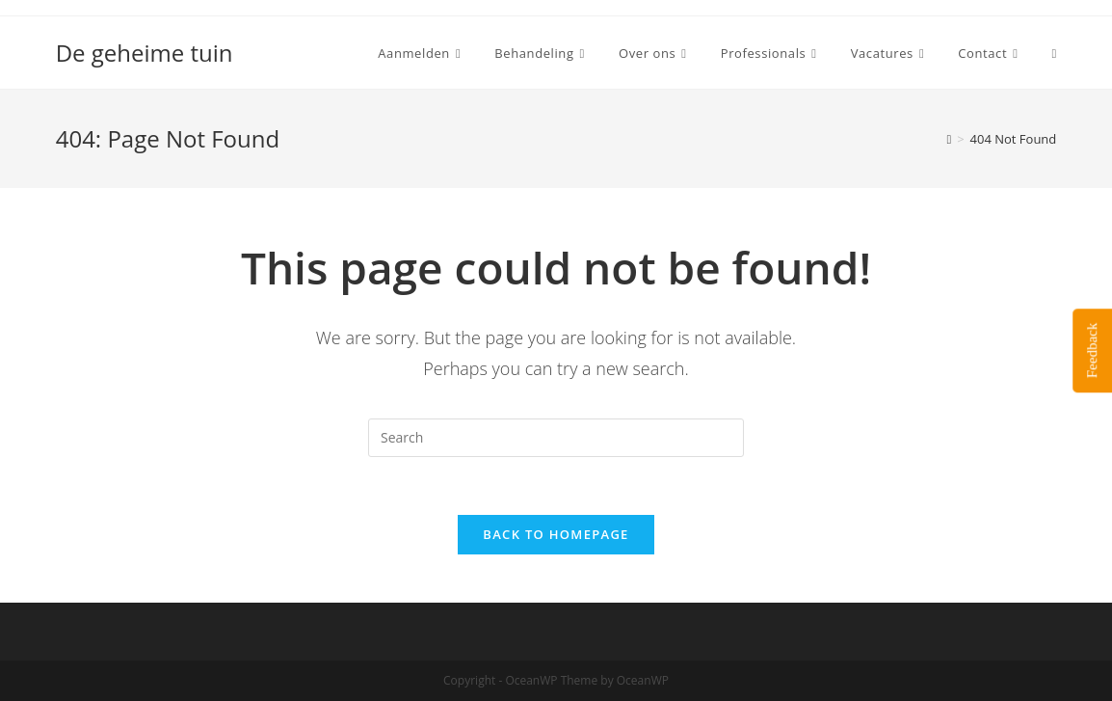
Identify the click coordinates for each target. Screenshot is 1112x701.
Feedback (1091, 350)
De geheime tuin (144, 52)
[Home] (948, 139)
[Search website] (1055, 53)
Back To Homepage (555, 534)
